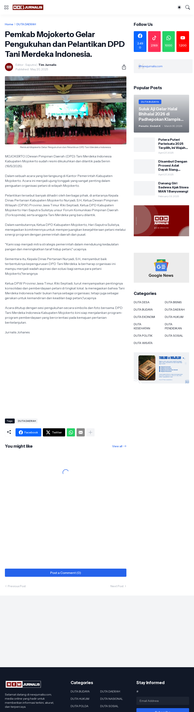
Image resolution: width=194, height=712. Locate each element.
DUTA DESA (141, 302)
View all (117, 446)
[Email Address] (162, 701)
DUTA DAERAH (26, 24)
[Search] (187, 7)
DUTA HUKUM (174, 317)
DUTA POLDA (79, 706)
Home (9, 24)
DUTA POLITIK (143, 335)
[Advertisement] (65, 382)
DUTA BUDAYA (143, 309)
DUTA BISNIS (173, 302)
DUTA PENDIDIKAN (173, 326)
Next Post (117, 586)
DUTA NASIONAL (111, 699)
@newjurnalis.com (151, 66)
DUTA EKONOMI (144, 317)
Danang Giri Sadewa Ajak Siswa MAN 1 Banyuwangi (173, 187)
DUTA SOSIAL (174, 335)
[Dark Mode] (179, 7)
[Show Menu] (6, 7)
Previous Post (17, 586)
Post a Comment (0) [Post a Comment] (65, 573)
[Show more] (90, 432)
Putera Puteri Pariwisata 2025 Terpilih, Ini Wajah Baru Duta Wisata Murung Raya (172, 143)
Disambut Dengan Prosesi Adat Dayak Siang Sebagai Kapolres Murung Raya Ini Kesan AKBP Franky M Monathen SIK (172, 165)
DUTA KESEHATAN (142, 326)
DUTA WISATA (143, 343)
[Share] (122, 67)
